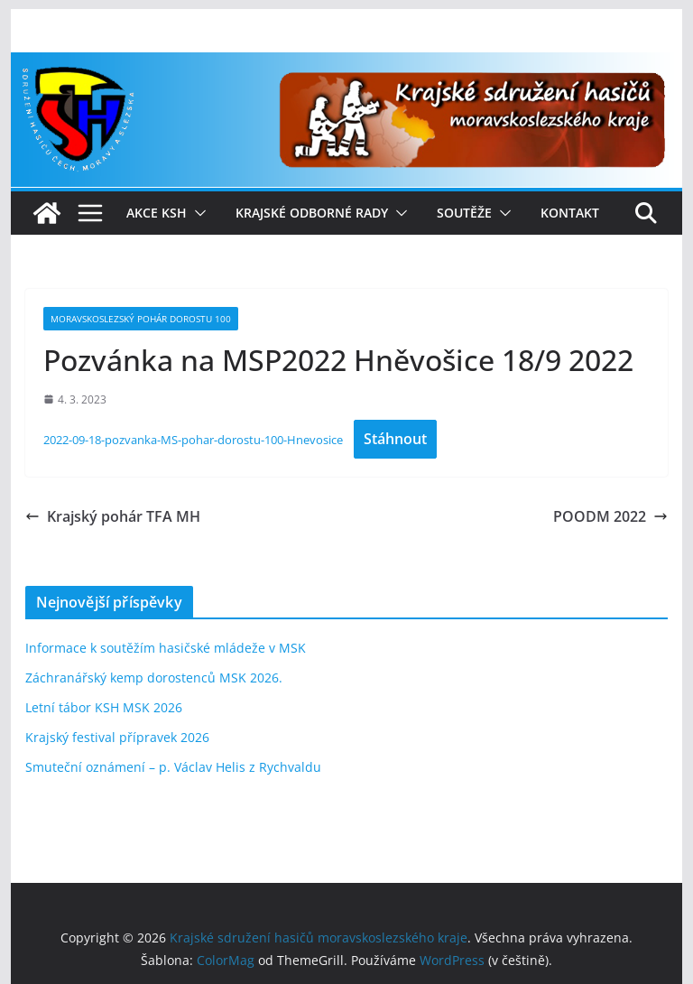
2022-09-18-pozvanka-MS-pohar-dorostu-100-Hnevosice (193, 440)
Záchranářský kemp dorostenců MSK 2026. (153, 677)
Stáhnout (395, 439)
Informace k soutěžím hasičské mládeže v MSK (165, 647)
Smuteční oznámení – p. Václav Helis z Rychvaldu (173, 766)
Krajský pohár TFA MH (112, 516)
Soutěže (464, 212)
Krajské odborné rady (312, 212)
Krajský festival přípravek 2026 (117, 737)
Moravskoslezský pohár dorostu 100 (141, 318)
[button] (197, 213)
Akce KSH (156, 212)
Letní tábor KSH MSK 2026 (103, 707)
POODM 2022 (610, 516)
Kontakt (570, 212)
